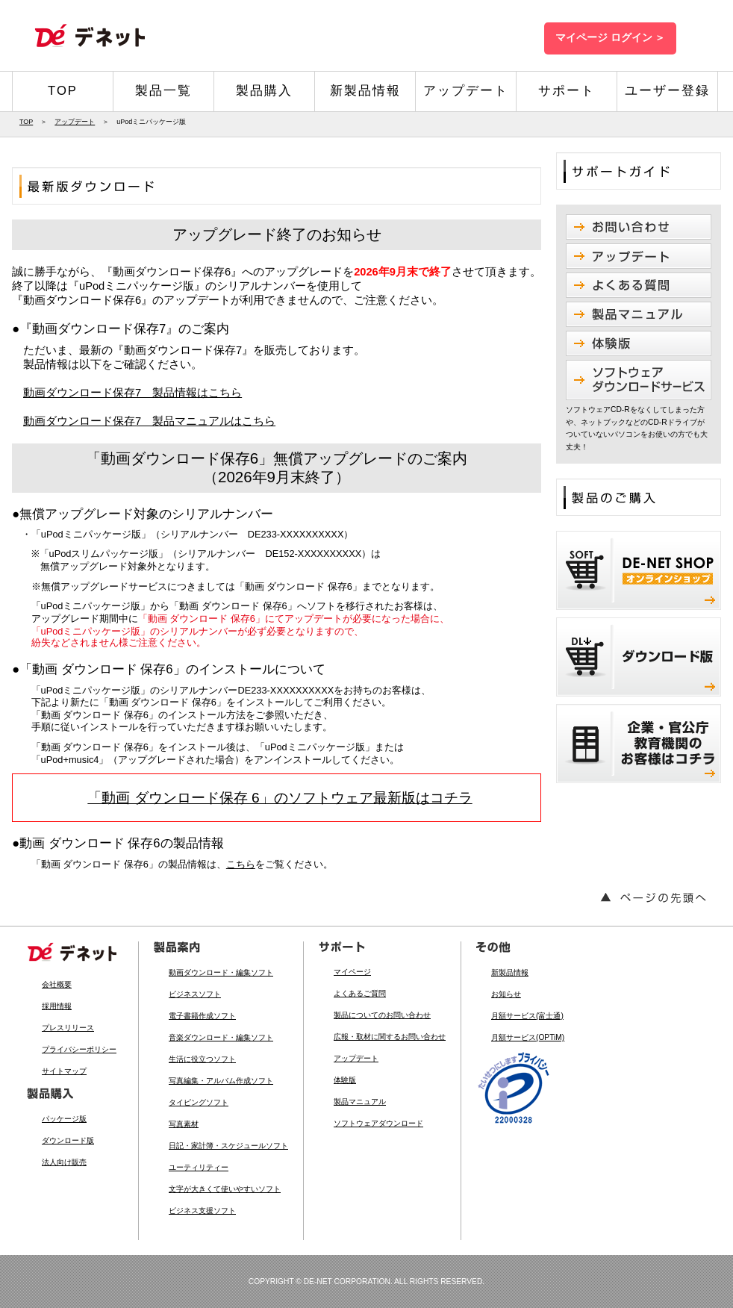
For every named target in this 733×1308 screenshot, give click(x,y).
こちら (240, 864)
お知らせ (506, 994)
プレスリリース (68, 1028)
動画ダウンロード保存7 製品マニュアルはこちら (149, 421)
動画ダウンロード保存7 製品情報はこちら (132, 393)
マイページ (352, 972)
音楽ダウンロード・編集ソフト (221, 1037)
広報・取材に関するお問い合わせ (390, 1037)
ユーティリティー (198, 1167)
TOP (63, 91)
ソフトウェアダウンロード (378, 1123)
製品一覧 (163, 91)
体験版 (345, 1080)
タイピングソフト (198, 1102)
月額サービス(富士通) (527, 1016)
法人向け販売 (64, 1162)
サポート (566, 91)
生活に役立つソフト (202, 1059)
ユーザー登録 (667, 91)
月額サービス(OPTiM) (527, 1037)
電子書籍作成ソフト (202, 1016)
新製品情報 (365, 91)
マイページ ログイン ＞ (610, 37)
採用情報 (57, 1006)
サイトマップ (64, 1071)
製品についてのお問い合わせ (382, 1015)
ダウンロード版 (68, 1140)
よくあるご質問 (360, 993)
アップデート (465, 91)
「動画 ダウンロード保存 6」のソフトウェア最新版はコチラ (279, 798)
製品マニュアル (360, 1101)
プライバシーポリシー (79, 1049)
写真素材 (184, 1124)
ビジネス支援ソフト (202, 1210)
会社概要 (57, 984)
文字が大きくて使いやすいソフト (225, 1189)
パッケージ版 (64, 1119)
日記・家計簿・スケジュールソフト (228, 1146)
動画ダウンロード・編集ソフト (221, 972)
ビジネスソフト (195, 994)
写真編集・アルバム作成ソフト (221, 1081)
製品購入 (264, 91)
